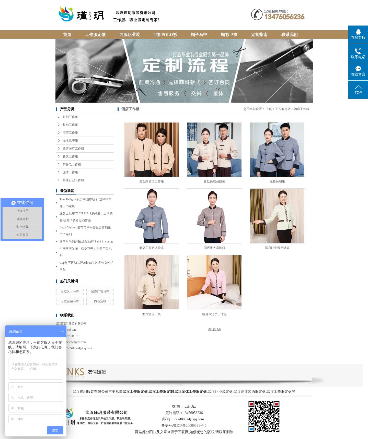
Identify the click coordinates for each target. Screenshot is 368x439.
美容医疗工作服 (73, 148)
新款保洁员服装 (214, 181)
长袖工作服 (70, 125)
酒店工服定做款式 (151, 248)
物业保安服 (70, 140)
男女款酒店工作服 (151, 181)
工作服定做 (283, 109)
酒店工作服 (70, 133)
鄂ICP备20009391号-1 (189, 426)
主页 (269, 109)
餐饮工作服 (70, 156)
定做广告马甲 (100, 291)
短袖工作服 (70, 117)
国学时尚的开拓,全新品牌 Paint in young (86, 241)
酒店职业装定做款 (277, 248)
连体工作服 (70, 172)
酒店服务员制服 (214, 248)
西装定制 (100, 301)
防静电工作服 (72, 164)
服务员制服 (277, 181)
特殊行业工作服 (73, 180)
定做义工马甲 (70, 291)
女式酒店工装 (151, 314)
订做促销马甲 (70, 301)
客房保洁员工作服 (214, 314)
